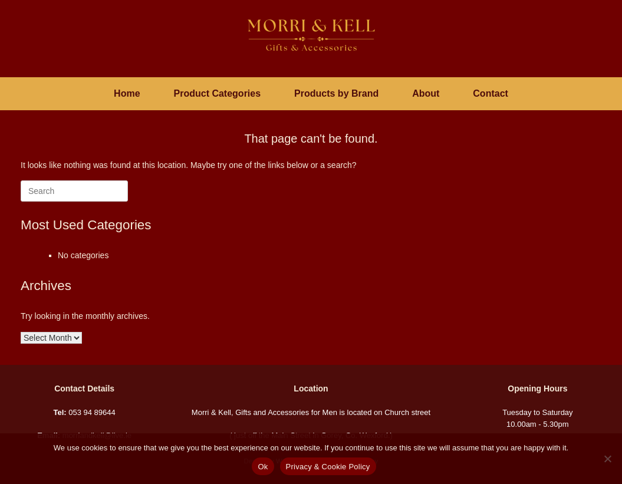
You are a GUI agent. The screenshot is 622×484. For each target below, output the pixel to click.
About (425, 93)
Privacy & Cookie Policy (328, 466)
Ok (263, 466)
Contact (490, 93)
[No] (607, 459)
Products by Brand (336, 93)
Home (127, 93)
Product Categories (217, 93)
